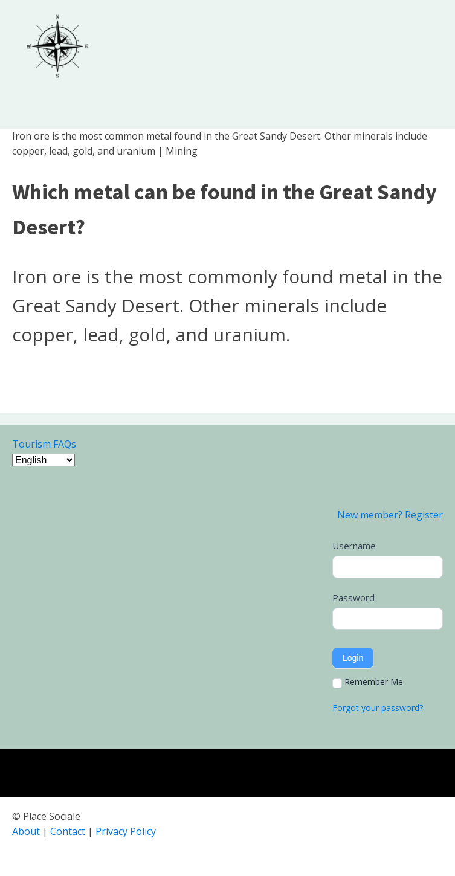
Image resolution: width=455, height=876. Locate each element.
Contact (67, 831)
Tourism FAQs (44, 444)
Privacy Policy (125, 831)
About (26, 831)
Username (354, 545)
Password (353, 597)
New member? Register (390, 514)
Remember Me (367, 682)
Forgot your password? (377, 707)
